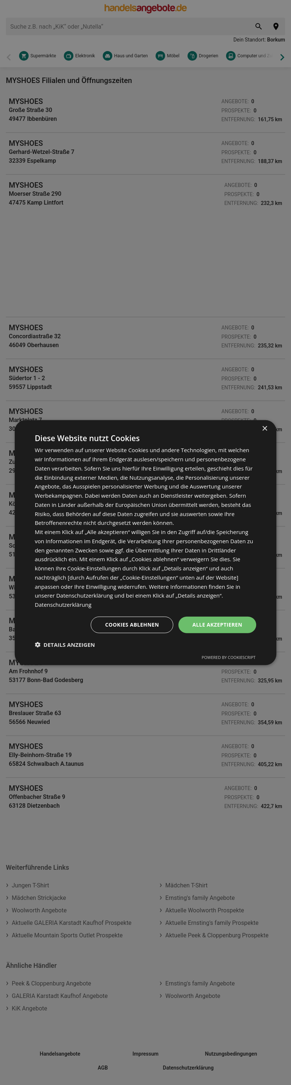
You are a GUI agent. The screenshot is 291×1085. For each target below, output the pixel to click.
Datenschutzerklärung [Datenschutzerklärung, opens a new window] (63, 604)
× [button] (264, 429)
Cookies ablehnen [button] (132, 624)
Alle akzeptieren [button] (217, 624)
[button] (65, 644)
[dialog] (146, 542)
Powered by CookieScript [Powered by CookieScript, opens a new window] (229, 657)
